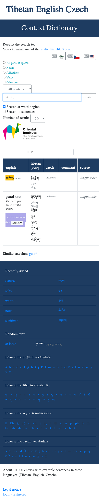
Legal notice (12, 489)
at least (10, 344)
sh (60, 428)
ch (35, 423)
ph (77, 423)
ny (45, 423)
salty (8, 290)
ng (23, 423)
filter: (49, 152)
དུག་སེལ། (63, 320)
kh (12, 423)
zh (32, 428)
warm (9, 300)
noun (9, 310)
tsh (13, 428)
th (55, 423)
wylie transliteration (55, 49)
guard (33, 253)
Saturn (10, 281)
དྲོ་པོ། (61, 300)
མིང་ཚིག (62, 310)
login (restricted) (15, 494)
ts (6, 428)
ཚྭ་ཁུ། (61, 290)
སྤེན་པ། (62, 281)
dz (20, 428)
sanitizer (11, 320)
